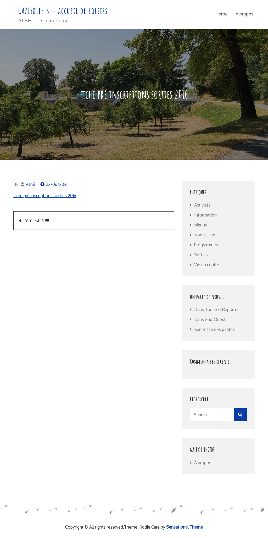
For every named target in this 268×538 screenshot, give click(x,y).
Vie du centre (206, 264)
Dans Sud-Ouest (210, 319)
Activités (202, 205)
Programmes (206, 244)
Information (205, 215)
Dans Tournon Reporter (216, 309)
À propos (244, 14)
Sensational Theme (184, 527)
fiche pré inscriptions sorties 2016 (44, 195)
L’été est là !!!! (36, 220)
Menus (200, 225)
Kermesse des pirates (214, 329)
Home (221, 14)
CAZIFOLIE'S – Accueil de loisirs (63, 10)
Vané (30, 184)
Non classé (204, 234)
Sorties (201, 254)
